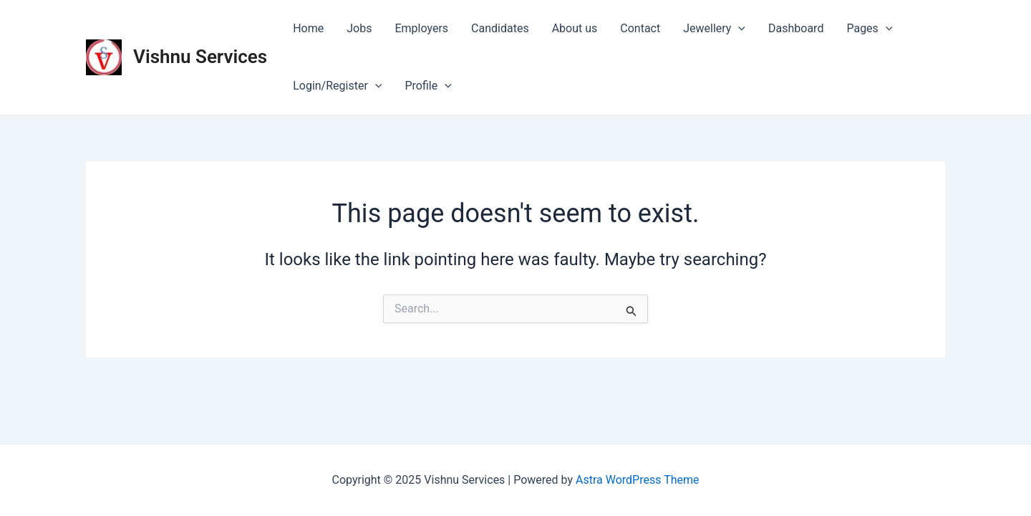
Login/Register (337, 86)
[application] (738, 28)
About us (575, 28)
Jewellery (714, 28)
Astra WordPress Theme (637, 480)
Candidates (500, 28)
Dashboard (795, 28)
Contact (640, 28)
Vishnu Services (200, 56)
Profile (428, 86)
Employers (421, 28)
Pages (869, 28)
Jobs (359, 28)
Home (308, 28)
